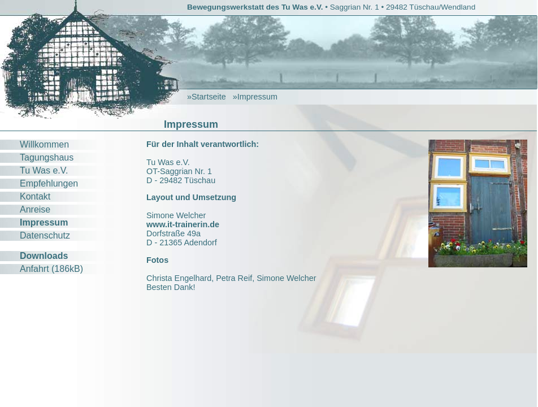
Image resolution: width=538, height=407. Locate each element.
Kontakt (35, 196)
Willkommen (44, 144)
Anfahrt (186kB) (51, 269)
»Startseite (206, 96)
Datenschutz (45, 235)
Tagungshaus (46, 157)
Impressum (44, 222)
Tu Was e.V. (44, 170)
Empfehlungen (49, 183)
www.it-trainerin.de (182, 224)
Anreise (35, 209)
